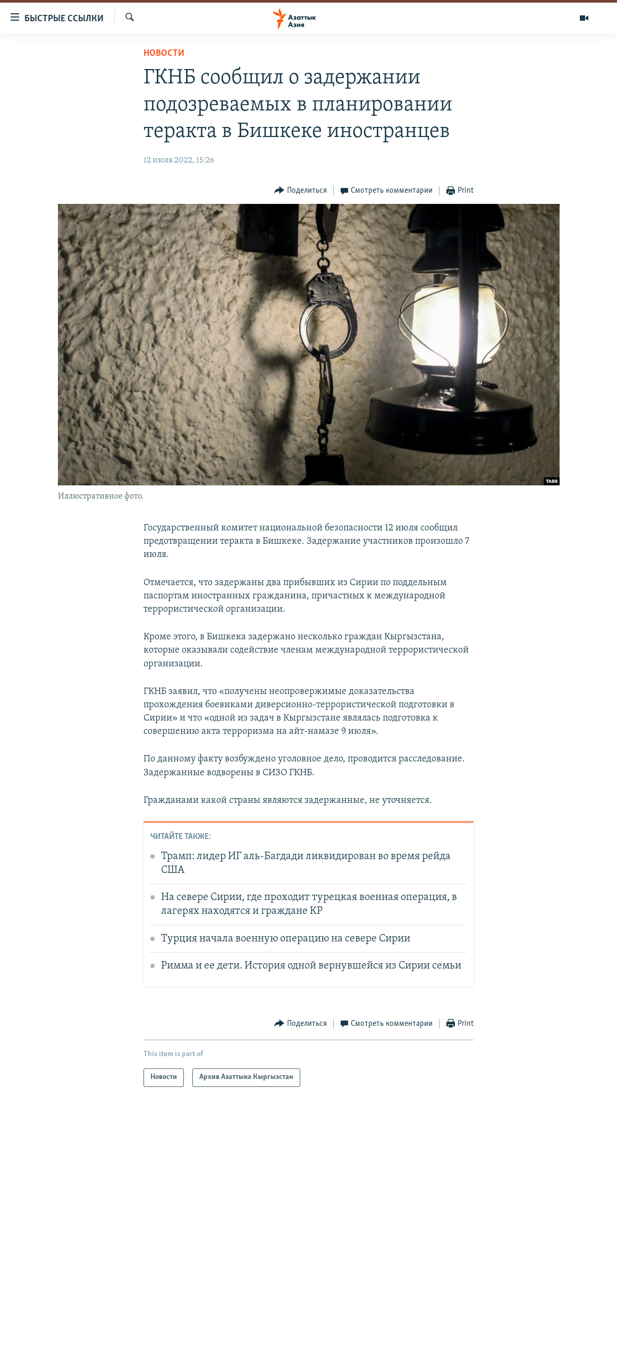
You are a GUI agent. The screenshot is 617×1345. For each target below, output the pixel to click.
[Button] (300, 191)
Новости (163, 53)
